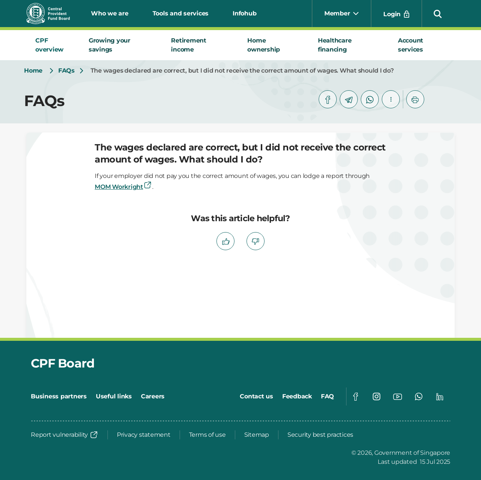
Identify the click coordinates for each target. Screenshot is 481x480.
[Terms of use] (207, 434)
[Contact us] (256, 396)
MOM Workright (123, 186)
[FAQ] (327, 396)
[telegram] (349, 99)
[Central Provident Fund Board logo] (52, 13)
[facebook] (328, 99)
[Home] (33, 70)
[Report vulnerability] (64, 434)
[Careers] (153, 396)
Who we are (110, 13)
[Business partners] (59, 396)
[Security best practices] (320, 434)
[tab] (53, 45)
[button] (438, 14)
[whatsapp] (370, 99)
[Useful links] (114, 396)
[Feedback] (297, 396)
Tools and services (181, 13)
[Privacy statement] (144, 434)
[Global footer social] (355, 396)
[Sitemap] (256, 434)
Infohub (244, 13)
